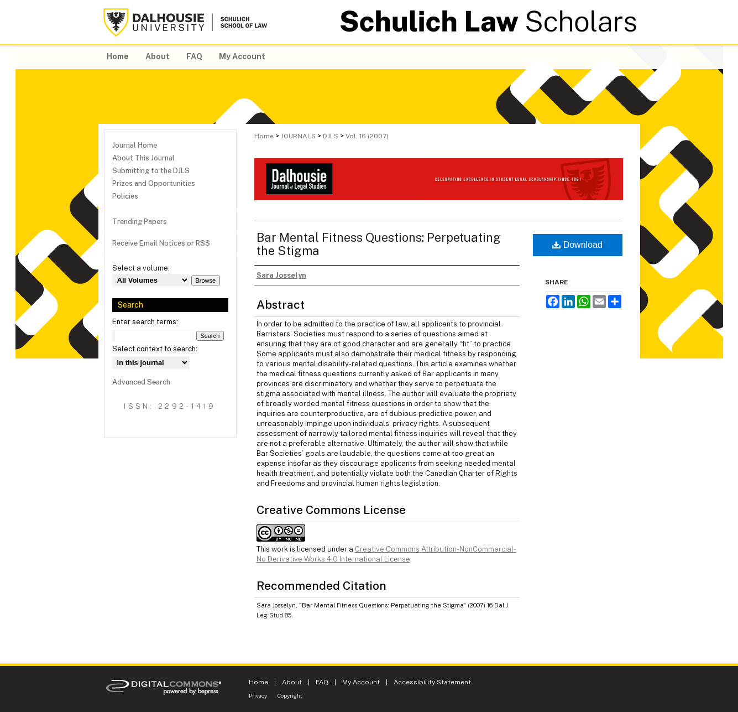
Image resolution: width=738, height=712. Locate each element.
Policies (125, 196)
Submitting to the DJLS (151, 171)
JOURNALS (298, 136)
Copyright (290, 695)
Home (264, 136)
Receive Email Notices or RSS (161, 243)
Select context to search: (154, 349)
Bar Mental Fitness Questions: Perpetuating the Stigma (379, 244)
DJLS (330, 136)
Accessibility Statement (432, 682)
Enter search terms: (145, 322)
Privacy (258, 695)
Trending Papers (139, 221)
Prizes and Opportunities (153, 183)
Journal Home (134, 145)
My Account (361, 682)
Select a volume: (141, 268)
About (292, 682)
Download (577, 245)
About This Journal (143, 158)
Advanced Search (141, 382)
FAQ (322, 682)
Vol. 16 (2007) (367, 136)
